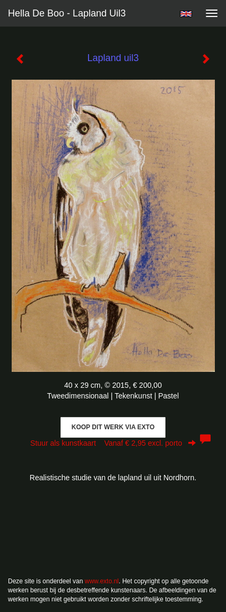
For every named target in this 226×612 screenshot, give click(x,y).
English (186, 14)
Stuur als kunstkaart (113, 443)
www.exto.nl (102, 581)
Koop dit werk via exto (113, 427)
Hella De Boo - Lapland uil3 (67, 13)
